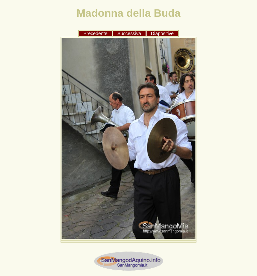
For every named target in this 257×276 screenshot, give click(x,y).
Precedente (95, 33)
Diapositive (162, 33)
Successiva (129, 33)
